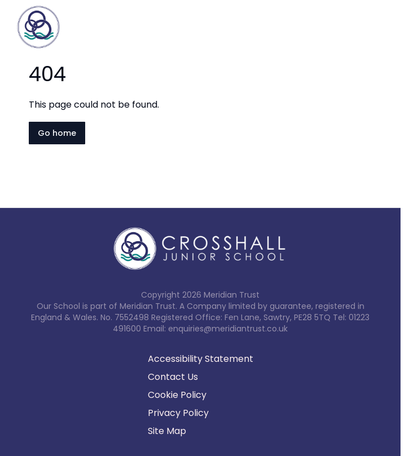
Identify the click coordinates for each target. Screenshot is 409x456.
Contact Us (173, 376)
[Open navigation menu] (393, 27)
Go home (57, 133)
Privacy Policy (178, 412)
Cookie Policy (177, 394)
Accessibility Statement (200, 358)
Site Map (167, 430)
